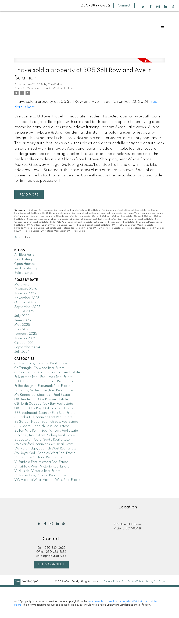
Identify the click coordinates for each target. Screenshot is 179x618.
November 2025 (26, 298)
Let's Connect (51, 564)
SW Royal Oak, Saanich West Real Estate (133, 225)
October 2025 (25, 302)
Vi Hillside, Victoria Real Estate (137, 228)
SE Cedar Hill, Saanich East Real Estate (89, 219)
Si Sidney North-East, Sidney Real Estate (114, 222)
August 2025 (24, 311)
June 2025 (22, 320)
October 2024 (24, 342)
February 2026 (25, 289)
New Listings (23, 259)
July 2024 (21, 351)
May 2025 (22, 325)
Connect (124, 5)
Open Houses (24, 264)
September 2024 (27, 347)
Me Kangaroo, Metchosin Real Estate (33, 216)
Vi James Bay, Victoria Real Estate (40, 475)
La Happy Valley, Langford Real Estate (143, 213)
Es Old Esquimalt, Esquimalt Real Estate (63, 213)
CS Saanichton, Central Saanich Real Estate (124, 210)
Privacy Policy (112, 582)
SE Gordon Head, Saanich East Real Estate (132, 219)
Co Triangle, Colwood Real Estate (84, 210)
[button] (143, 6)
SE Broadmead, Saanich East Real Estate (48, 219)
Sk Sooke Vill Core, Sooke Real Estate (42, 439)
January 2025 (25, 338)
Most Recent (23, 284)
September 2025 (27, 307)
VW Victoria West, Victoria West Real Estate (63, 231)
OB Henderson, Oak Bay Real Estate (72, 216)
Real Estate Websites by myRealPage (143, 582)
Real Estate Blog (26, 268)
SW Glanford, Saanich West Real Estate (49, 88)
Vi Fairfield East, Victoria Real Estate (64, 228)
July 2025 (22, 315)
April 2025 (22, 329)
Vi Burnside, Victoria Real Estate (38, 457)
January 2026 (25, 293)
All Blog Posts (24, 255)
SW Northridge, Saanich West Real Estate (90, 225)
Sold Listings (23, 272)
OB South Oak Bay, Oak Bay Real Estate (43, 408)
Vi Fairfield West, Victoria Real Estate (102, 228)
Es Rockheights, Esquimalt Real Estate (104, 213)
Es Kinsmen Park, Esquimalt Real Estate (43, 377)
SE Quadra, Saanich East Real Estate (41, 426)
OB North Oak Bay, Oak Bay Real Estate (112, 216)
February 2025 (25, 334)
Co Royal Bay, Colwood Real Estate (47, 210)
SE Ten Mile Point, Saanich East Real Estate (71, 222)
